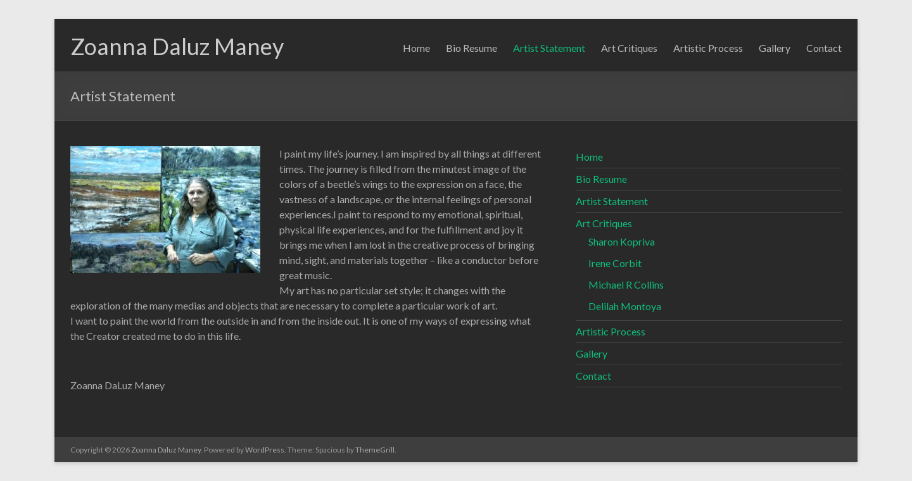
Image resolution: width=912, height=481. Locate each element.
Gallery (774, 48)
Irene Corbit (615, 263)
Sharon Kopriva (621, 241)
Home (416, 48)
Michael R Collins (626, 284)
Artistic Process (708, 48)
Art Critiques (629, 48)
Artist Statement (549, 48)
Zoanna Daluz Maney (177, 46)
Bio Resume (471, 48)
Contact (824, 48)
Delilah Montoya (624, 306)
